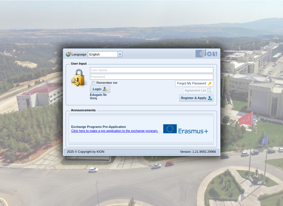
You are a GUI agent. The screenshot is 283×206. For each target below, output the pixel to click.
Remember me (107, 82)
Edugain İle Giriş (98, 96)
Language (79, 54)
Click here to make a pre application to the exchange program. (114, 130)
